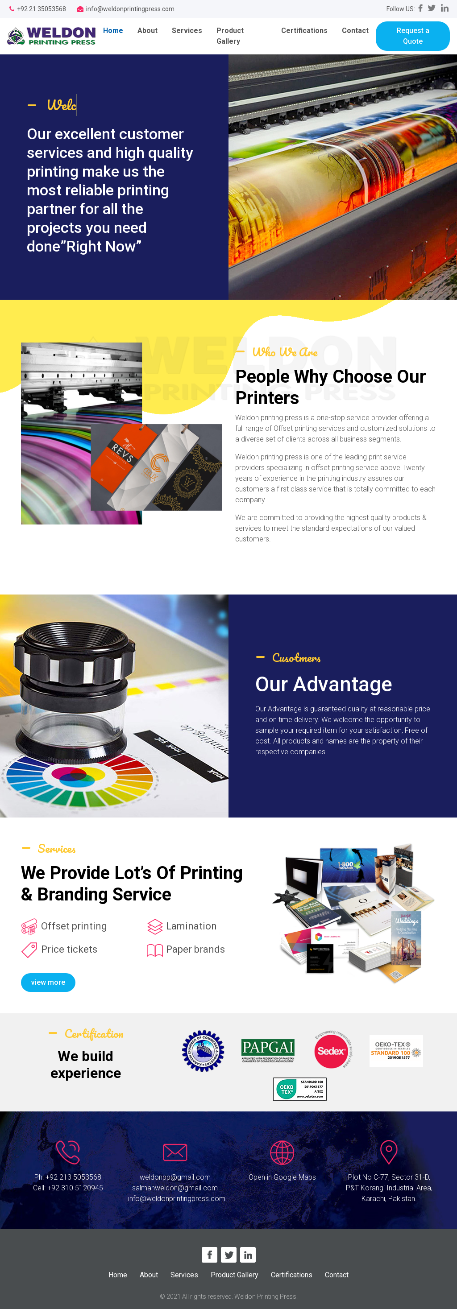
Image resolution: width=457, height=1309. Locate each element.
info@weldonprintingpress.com (176, 1198)
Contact (355, 30)
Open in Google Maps (282, 1177)
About (147, 30)
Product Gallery (230, 35)
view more (48, 982)
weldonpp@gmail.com (175, 1177)
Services (187, 30)
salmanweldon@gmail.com (175, 1188)
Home (116, 30)
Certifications (304, 30)
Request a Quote (413, 35)
